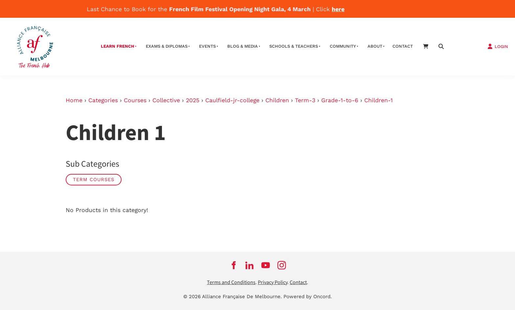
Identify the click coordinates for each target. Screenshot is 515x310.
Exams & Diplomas (167, 46)
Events (207, 46)
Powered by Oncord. (307, 296)
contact (402, 46)
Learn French (117, 46)
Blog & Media (242, 46)
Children (277, 100)
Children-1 (378, 100)
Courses (135, 100)
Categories (103, 100)
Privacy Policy (272, 282)
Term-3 (305, 100)
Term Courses (93, 179)
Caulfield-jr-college (232, 100)
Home (74, 100)
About (375, 46)
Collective (166, 100)
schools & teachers (293, 46)
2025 (192, 100)
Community (343, 46)
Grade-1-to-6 (339, 100)
